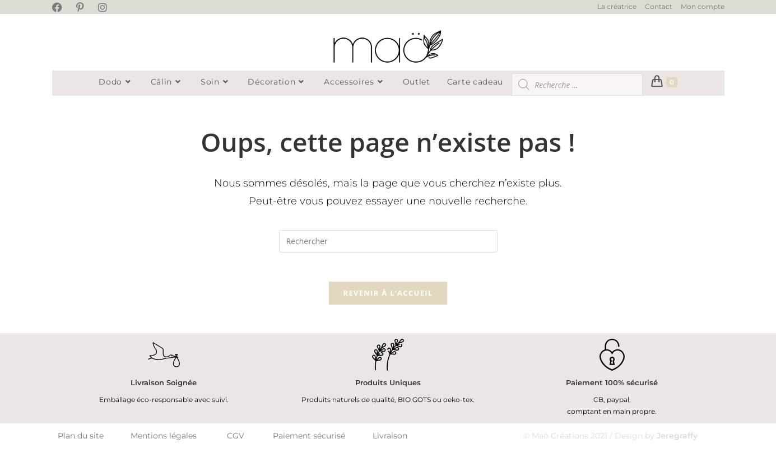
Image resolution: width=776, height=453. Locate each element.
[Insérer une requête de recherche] (388, 241)
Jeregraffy (677, 440)
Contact (658, 6)
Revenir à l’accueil (388, 298)
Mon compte (702, 6)
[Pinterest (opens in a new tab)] (84, 7)
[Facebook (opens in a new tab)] (62, 7)
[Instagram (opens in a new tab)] (106, 7)
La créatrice (616, 6)
